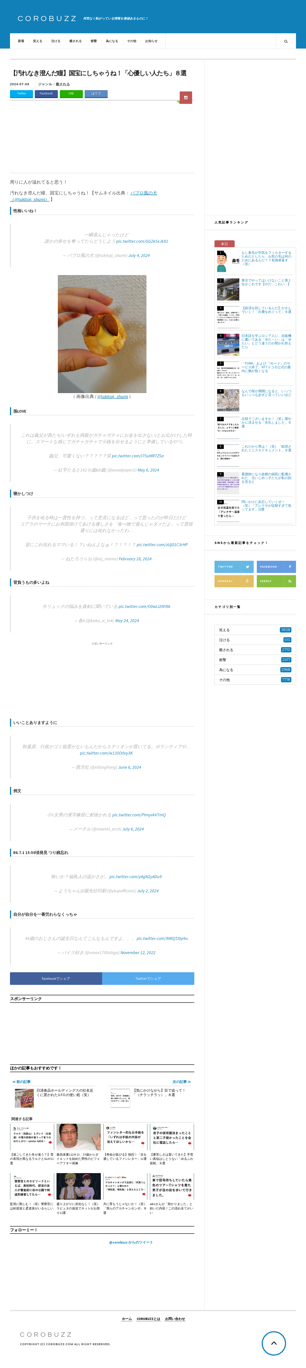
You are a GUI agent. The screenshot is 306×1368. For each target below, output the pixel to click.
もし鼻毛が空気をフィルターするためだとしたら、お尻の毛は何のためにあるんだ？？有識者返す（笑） (266, 258)
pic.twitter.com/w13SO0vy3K (106, 753)
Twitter (21, 93)
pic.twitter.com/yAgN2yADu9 (135, 876)
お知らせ (151, 41)
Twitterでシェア (148, 978)
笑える (37, 41)
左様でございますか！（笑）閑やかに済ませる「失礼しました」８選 (266, 422)
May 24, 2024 (127, 620)
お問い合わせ (175, 1318)
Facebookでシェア (56, 978)
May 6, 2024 (148, 470)
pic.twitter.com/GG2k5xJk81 (142, 241)
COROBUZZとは (148, 1318)
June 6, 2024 (129, 767)
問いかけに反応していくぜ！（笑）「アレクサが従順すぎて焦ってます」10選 (266, 505)
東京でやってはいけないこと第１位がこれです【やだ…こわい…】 (266, 282)
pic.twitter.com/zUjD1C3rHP (162, 544)
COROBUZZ (48, 18)
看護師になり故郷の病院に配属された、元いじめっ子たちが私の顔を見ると (266, 478)
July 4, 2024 (139, 255)
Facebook (46, 93)
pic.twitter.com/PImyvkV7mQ (139, 814)
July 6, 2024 (133, 829)
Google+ (236, 581)
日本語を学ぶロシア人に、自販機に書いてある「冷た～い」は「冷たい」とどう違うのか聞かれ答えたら (266, 341)
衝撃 (94, 41)
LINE (71, 93)
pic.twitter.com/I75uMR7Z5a (138, 455)
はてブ (96, 93)
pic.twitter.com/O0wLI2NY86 (144, 606)
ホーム (127, 1318)
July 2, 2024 (148, 890)
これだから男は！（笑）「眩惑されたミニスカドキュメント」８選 (266, 448)
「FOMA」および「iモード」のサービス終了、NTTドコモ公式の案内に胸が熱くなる (266, 367)
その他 (131, 41)
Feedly (278, 581)
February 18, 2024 (135, 558)
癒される (75, 41)
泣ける (55, 41)
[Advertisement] (102, 140)
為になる (112, 41)
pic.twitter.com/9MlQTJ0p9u (162, 938)
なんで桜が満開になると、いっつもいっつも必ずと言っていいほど (266, 393)
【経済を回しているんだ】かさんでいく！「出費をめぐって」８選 (266, 310)
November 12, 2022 (138, 952)
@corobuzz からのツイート (131, 1242)
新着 (21, 41)
